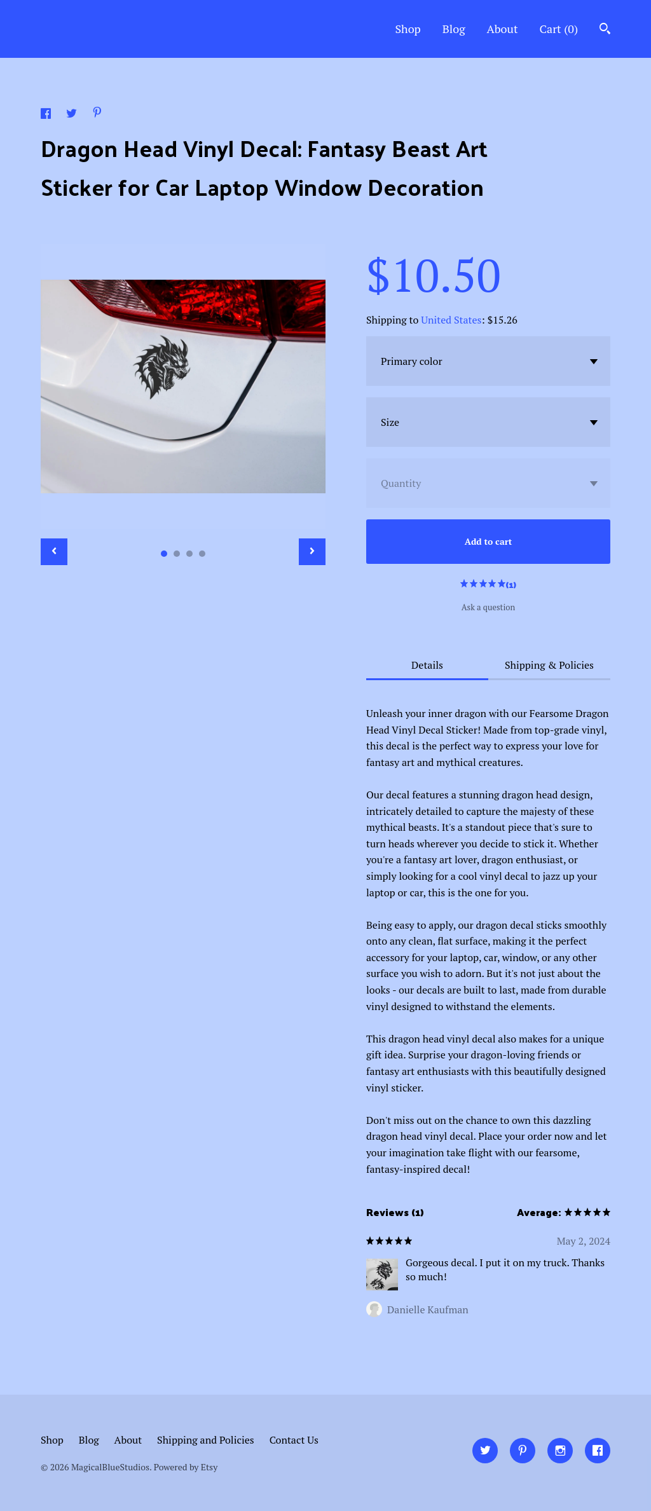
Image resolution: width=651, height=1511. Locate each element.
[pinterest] (522, 1450)
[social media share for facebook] (47, 115)
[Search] (605, 30)
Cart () (558, 28)
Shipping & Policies (549, 665)
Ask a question (489, 607)
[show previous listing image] (54, 551)
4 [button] (202, 553)
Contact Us (294, 1440)
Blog (453, 28)
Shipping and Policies (205, 1440)
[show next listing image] (312, 551)
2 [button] (177, 553)
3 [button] (189, 553)
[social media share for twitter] (72, 115)
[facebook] (597, 1450)
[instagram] (560, 1450)
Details (427, 665)
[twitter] (485, 1450)
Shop (407, 28)
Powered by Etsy (185, 1467)
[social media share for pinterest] (97, 114)
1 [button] (164, 553)
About (502, 28)
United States (451, 320)
